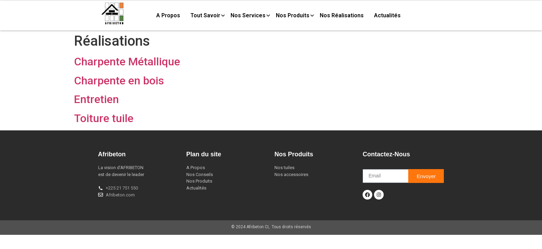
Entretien (96, 99)
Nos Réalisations (342, 15)
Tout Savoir (205, 15)
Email (369, 166)
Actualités (387, 15)
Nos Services (248, 15)
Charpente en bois (119, 80)
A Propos (168, 15)
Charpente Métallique (127, 61)
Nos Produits (292, 15)
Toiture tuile (103, 118)
